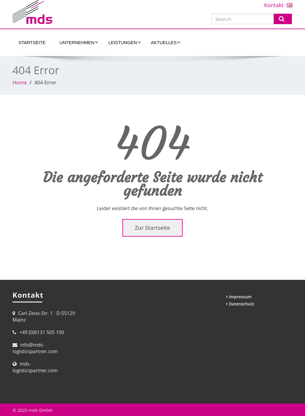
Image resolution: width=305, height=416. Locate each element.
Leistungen (124, 42)
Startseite (32, 42)
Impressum (240, 296)
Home (20, 82)
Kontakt (274, 5)
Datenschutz (241, 304)
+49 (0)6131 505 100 (41, 332)
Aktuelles (166, 42)
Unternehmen (79, 42)
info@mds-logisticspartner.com (35, 348)
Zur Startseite (152, 227)
